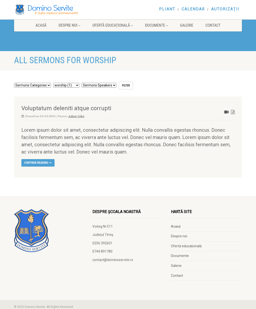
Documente (156, 25)
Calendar (193, 9)
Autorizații (225, 9)
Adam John (76, 116)
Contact (212, 25)
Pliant (167, 9)
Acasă (40, 25)
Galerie (186, 25)
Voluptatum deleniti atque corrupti (66, 108)
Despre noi (69, 25)
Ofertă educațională (112, 25)
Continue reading (38, 162)
